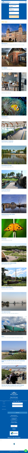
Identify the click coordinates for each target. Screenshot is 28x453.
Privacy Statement (25, 400)
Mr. (17, 401)
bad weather (9, 142)
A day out (5, 69)
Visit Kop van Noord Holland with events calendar (13, 385)
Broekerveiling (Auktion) (7, 287)
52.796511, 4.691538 (14, 422)
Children (3, 69)
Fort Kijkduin (4, 67)
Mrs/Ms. (19, 401)
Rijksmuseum (4, 43)
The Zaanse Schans (6, 311)
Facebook (14, 428)
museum (11, 69)
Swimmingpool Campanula (7, 141)
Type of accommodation (13, 5)
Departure (11, 12)
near (12, 142)
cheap (10, 264)
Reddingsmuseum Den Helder (8, 214)
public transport (9, 337)
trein (20, 337)
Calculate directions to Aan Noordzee (14, 451)
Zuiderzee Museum (6, 189)
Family (15, 401)
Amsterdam (17, 337)
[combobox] (14, 426)
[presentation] (14, 409)
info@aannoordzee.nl (14, 419)
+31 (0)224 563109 (14, 418)
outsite (9, 69)
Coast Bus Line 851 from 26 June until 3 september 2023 (13, 361)
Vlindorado (4, 238)
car (8, 215)
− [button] (1, 440)
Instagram (14, 429)
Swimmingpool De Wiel (7, 165)
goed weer (15, 313)
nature (2, 264)
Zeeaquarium (4, 116)
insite (7, 69)
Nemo (3, 336)
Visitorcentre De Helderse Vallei (9, 263)
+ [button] (1, 439)
